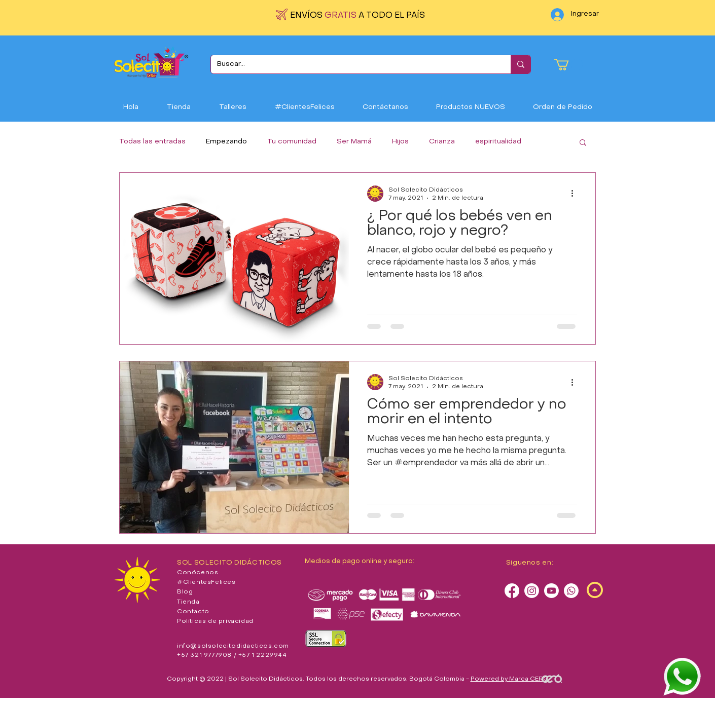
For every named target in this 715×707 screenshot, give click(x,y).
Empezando (226, 141)
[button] (568, 64)
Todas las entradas (152, 141)
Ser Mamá (354, 141)
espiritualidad (498, 141)
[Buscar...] (353, 64)
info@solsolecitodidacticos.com (233, 646)
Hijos (400, 141)
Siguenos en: (530, 563)
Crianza (442, 141)
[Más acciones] (575, 194)
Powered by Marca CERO (510, 679)
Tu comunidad (291, 141)
